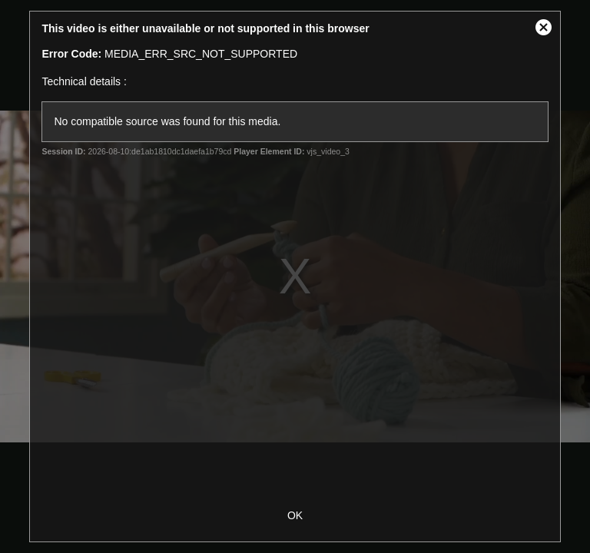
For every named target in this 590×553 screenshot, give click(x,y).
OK (295, 515)
